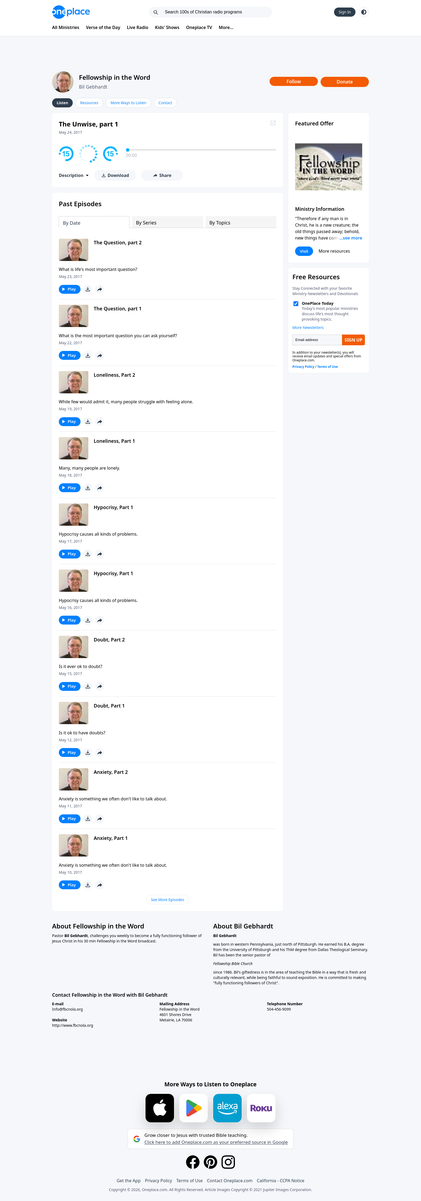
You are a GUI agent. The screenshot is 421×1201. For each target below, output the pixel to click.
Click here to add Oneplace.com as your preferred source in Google (216, 1142)
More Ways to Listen (128, 102)
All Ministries (65, 27)
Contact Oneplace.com (230, 1181)
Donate (345, 82)
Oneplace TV (199, 27)
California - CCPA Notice (280, 1181)
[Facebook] (192, 1162)
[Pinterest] (210, 1162)
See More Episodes (167, 899)
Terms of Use (189, 1181)
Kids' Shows (167, 27)
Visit (304, 251)
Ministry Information (319, 209)
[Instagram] (228, 1162)
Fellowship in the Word (114, 77)
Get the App (128, 1181)
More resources (334, 251)
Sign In (345, 11)
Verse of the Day (103, 27)
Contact (165, 102)
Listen (62, 102)
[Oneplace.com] (71, 12)
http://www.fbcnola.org (72, 1025)
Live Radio (137, 27)
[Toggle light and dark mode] (364, 12)
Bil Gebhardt (93, 87)
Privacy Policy (158, 1181)
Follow (293, 81)
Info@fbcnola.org (67, 1009)
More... (226, 27)
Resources (89, 102)
